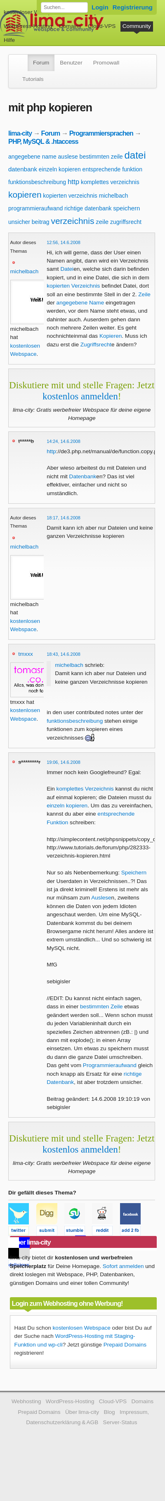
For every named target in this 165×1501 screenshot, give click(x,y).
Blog (109, 1412)
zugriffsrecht (125, 222)
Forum (41, 63)
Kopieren (110, 336)
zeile (102, 221)
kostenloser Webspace (32, 12)
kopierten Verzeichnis (73, 286)
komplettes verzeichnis (110, 182)
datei (135, 155)
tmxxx (25, 654)
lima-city (20, 133)
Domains (70, 26)
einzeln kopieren (60, 169)
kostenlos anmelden (80, 396)
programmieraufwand (35, 208)
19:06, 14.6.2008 (63, 762)
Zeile (144, 294)
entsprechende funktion (112, 169)
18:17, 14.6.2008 (63, 517)
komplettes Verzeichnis (85, 789)
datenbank (22, 169)
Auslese (101, 898)
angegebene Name (80, 303)
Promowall (106, 63)
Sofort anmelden (123, 1266)
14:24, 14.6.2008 (63, 441)
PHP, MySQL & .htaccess (43, 141)
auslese (68, 156)
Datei (66, 269)
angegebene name (32, 156)
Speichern (133, 872)
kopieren (25, 194)
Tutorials (33, 79)
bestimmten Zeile (101, 1006)
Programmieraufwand (110, 1065)
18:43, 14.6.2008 (63, 654)
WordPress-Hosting (28, 26)
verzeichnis (72, 221)
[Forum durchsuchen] (64, 7)
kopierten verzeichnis (70, 195)
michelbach (113, 195)
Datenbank (83, 476)
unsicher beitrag (29, 222)
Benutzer (71, 63)
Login (100, 7)
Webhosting (26, 1401)
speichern (126, 208)
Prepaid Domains (125, 1345)
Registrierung (133, 7)
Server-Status (120, 1422)
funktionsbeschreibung (37, 182)
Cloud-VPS (102, 26)
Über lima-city (82, 1412)
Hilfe (9, 40)
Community (137, 26)
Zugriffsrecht (95, 344)
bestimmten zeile (101, 156)
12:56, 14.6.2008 (63, 242)
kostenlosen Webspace (82, 1328)
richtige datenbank (87, 208)
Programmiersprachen (101, 133)
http (73, 182)
